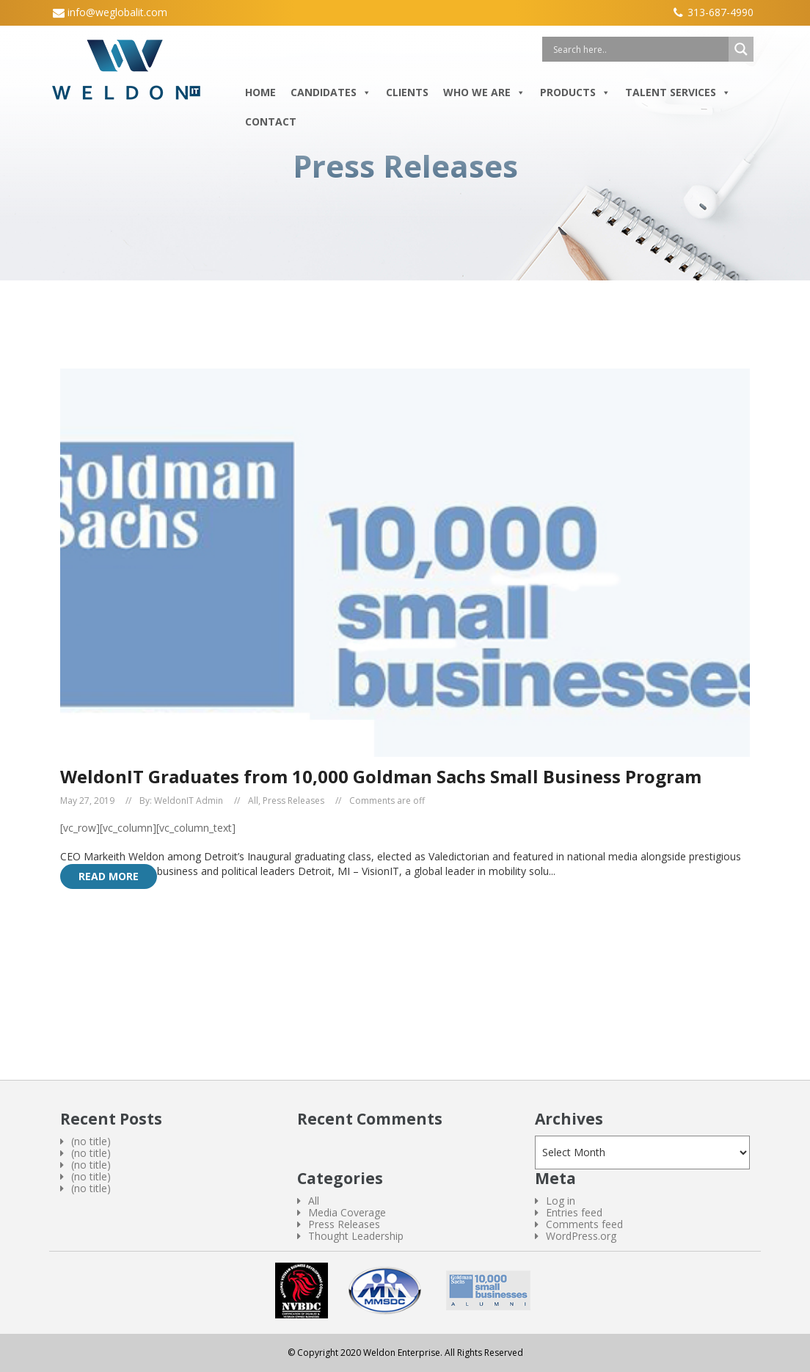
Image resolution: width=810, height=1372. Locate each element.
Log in (560, 1201)
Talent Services (678, 92)
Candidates (331, 92)
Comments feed (584, 1224)
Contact (270, 121)
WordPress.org (581, 1236)
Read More (109, 876)
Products (575, 92)
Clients (407, 92)
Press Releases (293, 800)
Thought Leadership (356, 1236)
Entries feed (574, 1212)
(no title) (91, 1141)
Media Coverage (347, 1212)
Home (260, 92)
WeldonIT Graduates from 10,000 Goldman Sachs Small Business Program (380, 776)
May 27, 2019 (87, 800)
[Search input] (639, 49)
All (253, 800)
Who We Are (484, 92)
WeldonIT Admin (188, 800)
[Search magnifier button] (741, 49)
